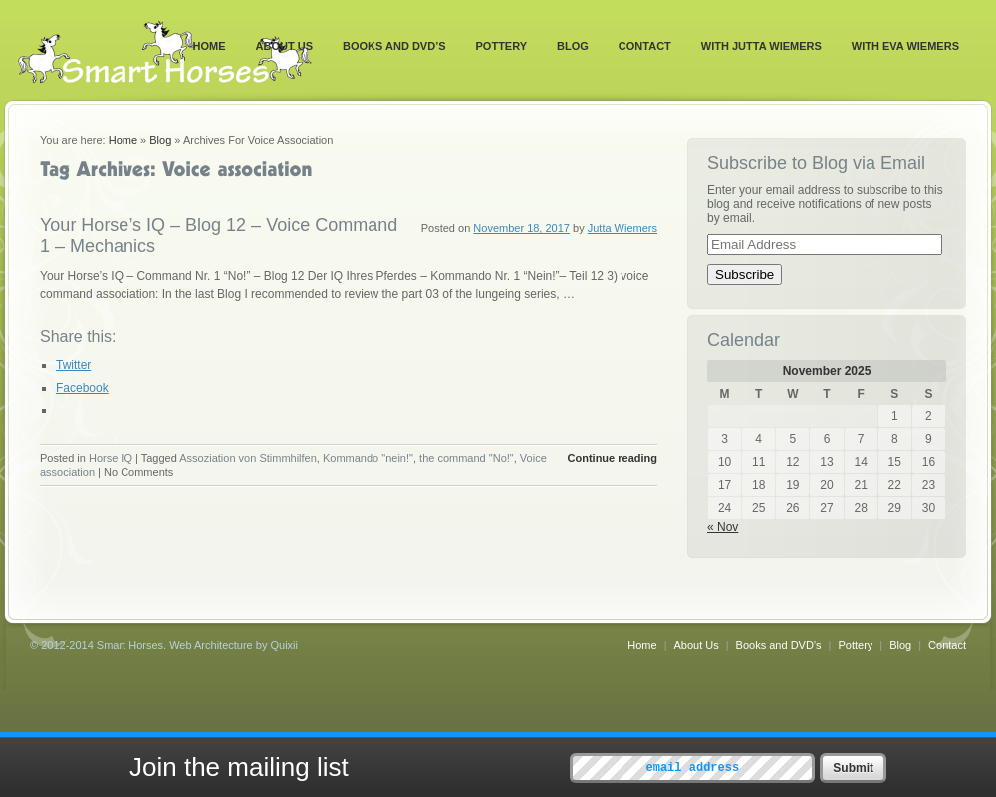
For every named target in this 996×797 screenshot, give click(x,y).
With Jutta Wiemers (761, 46)
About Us (284, 46)
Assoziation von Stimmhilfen (248, 458)
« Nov (722, 527)
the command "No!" (466, 458)
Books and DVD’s (394, 46)
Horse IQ (110, 458)
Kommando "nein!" (368, 458)
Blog (573, 46)
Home (209, 46)
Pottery (502, 46)
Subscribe (744, 274)
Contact (645, 46)
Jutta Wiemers (622, 228)
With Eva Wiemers (905, 46)
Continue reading (612, 458)
